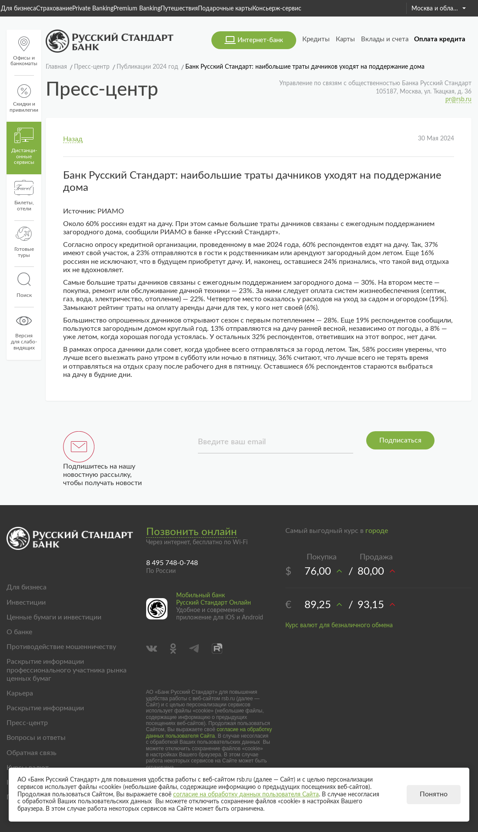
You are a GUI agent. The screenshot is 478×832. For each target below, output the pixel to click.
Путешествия (179, 9)
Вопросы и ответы (36, 737)
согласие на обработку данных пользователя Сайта (209, 732)
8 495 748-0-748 (172, 562)
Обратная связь (32, 752)
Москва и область (438, 9)
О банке (19, 632)
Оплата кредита (439, 39)
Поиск (23, 285)
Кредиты (316, 39)
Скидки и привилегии (24, 98)
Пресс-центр (27, 722)
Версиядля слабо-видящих (24, 331)
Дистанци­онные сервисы (24, 146)
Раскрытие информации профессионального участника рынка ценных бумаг (67, 670)
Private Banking (93, 9)
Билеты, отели (24, 195)
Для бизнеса (18, 9)
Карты (345, 39)
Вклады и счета (384, 39)
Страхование (54, 9)
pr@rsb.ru (458, 100)
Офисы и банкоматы (23, 52)
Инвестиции (26, 602)
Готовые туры (24, 242)
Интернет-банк (260, 40)
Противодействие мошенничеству (61, 646)
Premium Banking (137, 9)
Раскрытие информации (45, 708)
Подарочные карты (225, 9)
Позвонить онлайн (191, 532)
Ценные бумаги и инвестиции (54, 617)
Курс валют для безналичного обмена (339, 625)
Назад (73, 139)
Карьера (20, 693)
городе (376, 530)
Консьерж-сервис (276, 9)
